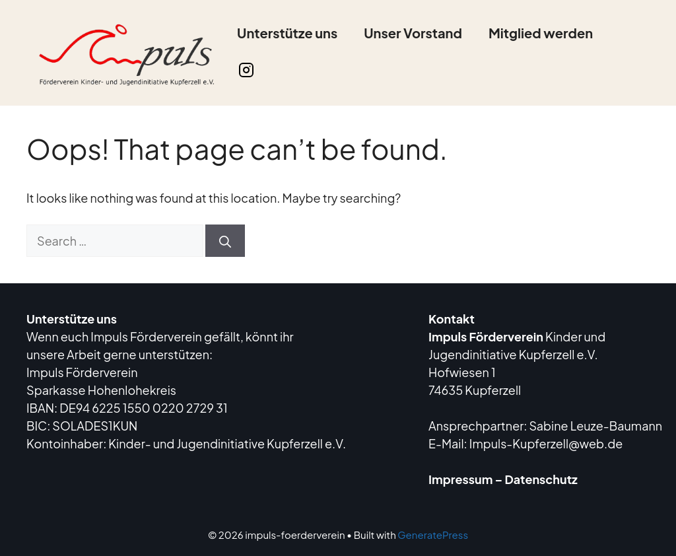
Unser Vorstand (413, 32)
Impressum (460, 479)
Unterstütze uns (287, 32)
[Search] (225, 241)
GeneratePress (432, 534)
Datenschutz (541, 479)
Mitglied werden (541, 32)
